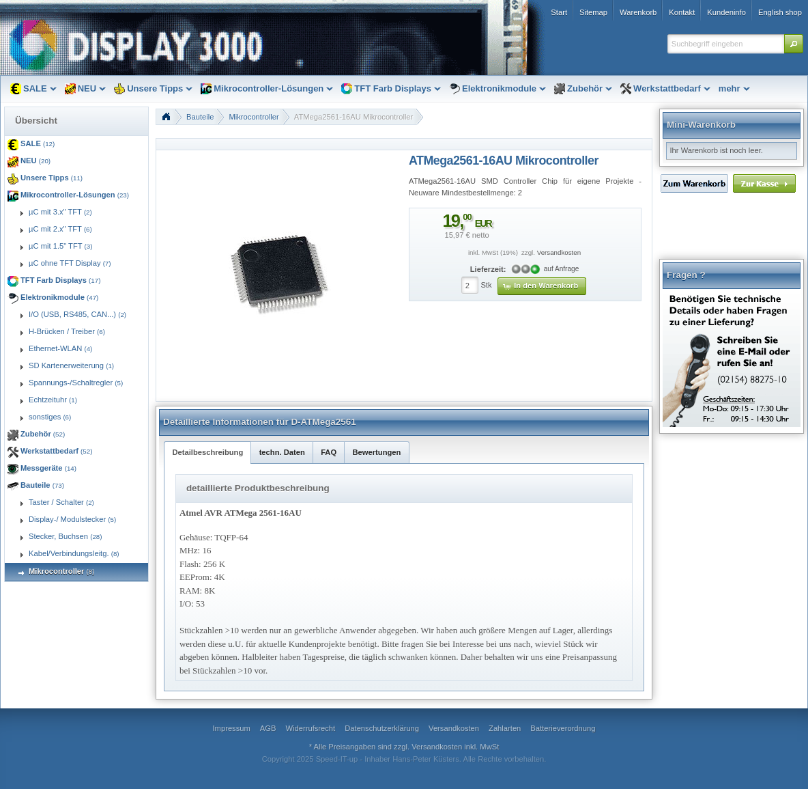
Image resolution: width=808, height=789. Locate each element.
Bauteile (200, 117)
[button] (793, 43)
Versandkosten (559, 252)
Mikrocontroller (253, 117)
